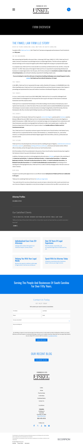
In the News (41, 395)
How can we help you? (17, 324)
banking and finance (36, 146)
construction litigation (46, 117)
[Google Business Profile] (49, 425)
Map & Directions (41, 416)
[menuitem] (41, 201)
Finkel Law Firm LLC (25, 50)
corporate (20, 146)
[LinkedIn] (45, 425)
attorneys (51, 156)
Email (44, 315)
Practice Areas (41, 393)
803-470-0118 (41, 418)
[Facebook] (34, 425)
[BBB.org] (41, 425)
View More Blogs (41, 360)
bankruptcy (44, 146)
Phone (14, 315)
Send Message (41, 340)
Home (41, 390)
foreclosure (63, 117)
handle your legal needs (42, 179)
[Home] (41, 9)
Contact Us (41, 401)
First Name (15, 310)
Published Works (41, 398)
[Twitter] (38, 425)
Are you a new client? (17, 320)
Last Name (45, 310)
